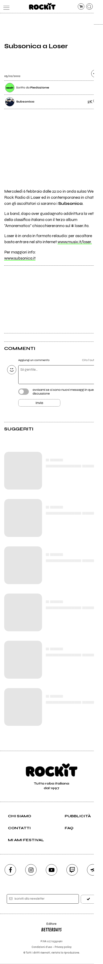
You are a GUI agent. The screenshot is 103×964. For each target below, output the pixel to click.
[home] (42, 6)
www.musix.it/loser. (75, 241)
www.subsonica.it (20, 258)
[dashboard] (98, 6)
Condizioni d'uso (42, 947)
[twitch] (72, 870)
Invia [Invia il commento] (39, 403)
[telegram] (92, 870)
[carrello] (81, 6)
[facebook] (10, 870)
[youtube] (51, 870)
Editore (51, 928)
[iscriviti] (88, 899)
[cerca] (89, 6)
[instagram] (31, 870)
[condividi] (95, 73)
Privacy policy (63, 947)
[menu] (5, 6)
